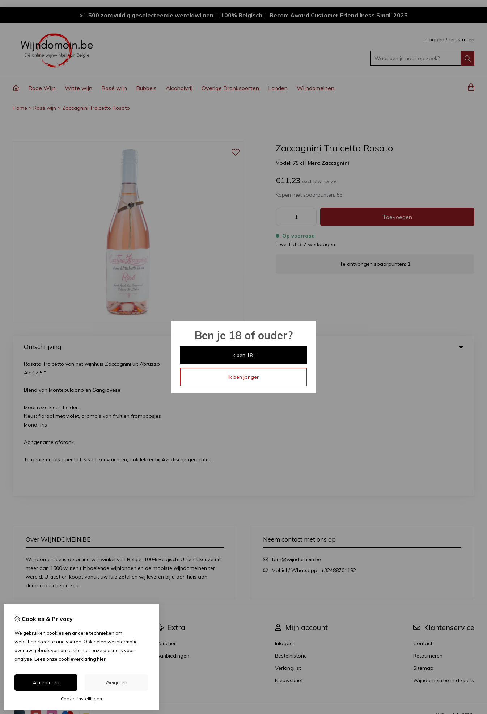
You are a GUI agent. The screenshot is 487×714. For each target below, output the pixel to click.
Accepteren (46, 682)
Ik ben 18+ (244, 355)
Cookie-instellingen (81, 698)
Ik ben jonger (243, 377)
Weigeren (116, 682)
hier (101, 659)
